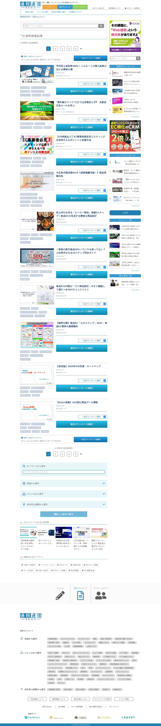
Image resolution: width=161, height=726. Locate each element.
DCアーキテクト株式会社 (65, 112)
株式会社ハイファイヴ (64, 146)
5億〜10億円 (80, 689)
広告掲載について (37, 699)
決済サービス (70, 656)
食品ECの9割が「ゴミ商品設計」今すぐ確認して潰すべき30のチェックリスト (80, 288)
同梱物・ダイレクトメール (29, 198)
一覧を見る (134, 117)
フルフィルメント (122, 671)
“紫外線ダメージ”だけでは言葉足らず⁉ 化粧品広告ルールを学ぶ (81, 104)
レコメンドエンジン (103, 668)
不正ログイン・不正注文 (80, 675)
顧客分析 (77, 565)
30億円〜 (106, 689)
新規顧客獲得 (38, 127)
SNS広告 (90, 679)
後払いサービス (84, 656)
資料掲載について (114, 8)
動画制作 (84, 671)
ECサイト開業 (25, 87)
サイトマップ (114, 707)
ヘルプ (125, 213)
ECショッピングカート (39, 87)
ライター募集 (124, 699)
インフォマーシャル (55, 668)
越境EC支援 (52, 675)
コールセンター (90, 642)
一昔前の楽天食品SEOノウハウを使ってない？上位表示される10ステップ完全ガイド (80, 251)
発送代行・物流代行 (69, 660)
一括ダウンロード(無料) (90, 58)
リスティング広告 (26, 158)
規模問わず (46, 95)
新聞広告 (103, 664)
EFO (90, 668)
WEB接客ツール (71, 668)
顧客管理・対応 (25, 395)
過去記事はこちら (80, 699)
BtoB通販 (75, 570)
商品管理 (96, 656)
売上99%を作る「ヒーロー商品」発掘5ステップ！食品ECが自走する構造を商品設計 (80, 214)
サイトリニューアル (38, 91)
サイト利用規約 (77, 707)
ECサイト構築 (25, 91)
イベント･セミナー (80, 7)
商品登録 (135, 653)
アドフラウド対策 (124, 679)
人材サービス (91, 646)
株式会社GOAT (61, 222)
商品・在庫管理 (106, 639)
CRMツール (24, 391)
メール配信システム (126, 656)
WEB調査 (95, 675)
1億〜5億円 (43, 570)
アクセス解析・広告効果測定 (123, 668)
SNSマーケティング (88, 664)
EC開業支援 (24, 238)
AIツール (23, 427)
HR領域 (51, 683)
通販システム (36, 95)
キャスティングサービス (106, 679)
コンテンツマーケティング (29, 312)
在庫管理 (109, 671)
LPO (82, 668)
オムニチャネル (108, 675)
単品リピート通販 (26, 127)
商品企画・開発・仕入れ (123, 639)
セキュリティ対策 (54, 646)
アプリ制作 (123, 653)
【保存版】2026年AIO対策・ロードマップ (78, 366)
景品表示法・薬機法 (27, 123)
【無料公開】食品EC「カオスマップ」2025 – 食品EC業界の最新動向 (81, 325)
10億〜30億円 (30, 565)
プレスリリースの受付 (102, 699)
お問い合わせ (47, 707)
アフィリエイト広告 (103, 660)
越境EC (65, 642)
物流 (94, 639)
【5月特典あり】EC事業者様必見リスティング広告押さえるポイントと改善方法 (80, 138)
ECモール (35, 234)
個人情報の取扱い (96, 707)
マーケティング (25, 95)
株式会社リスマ (61, 372)
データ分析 (36, 431)
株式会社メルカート (63, 76)
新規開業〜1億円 (36, 165)
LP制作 (51, 679)
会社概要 (61, 707)
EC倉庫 (80, 679)
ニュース (50, 7)
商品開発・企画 (54, 660)
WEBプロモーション (38, 387)
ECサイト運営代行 (45, 234)
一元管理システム (109, 656)
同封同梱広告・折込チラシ (29, 194)
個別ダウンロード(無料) (81, 91)
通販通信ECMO (25, 16)
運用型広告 (37, 158)
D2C (44, 158)
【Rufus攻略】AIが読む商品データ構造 (77, 402)
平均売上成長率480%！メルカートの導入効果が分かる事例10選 (81, 68)
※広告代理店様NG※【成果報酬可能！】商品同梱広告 (81, 174)
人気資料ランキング (75, 12)
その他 (67, 646)
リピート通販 (97, 653)
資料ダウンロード (65, 7)
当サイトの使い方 (98, 8)
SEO (134, 660)
